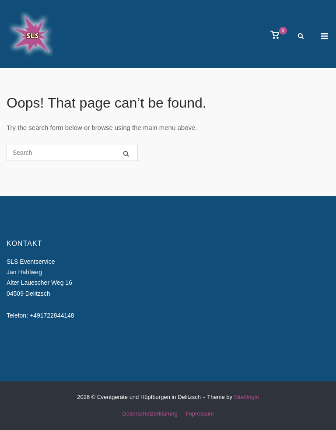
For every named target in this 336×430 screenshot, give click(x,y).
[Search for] (72, 153)
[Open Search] (300, 36)
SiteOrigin (246, 397)
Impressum (200, 413)
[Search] (126, 153)
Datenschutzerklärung (149, 413)
